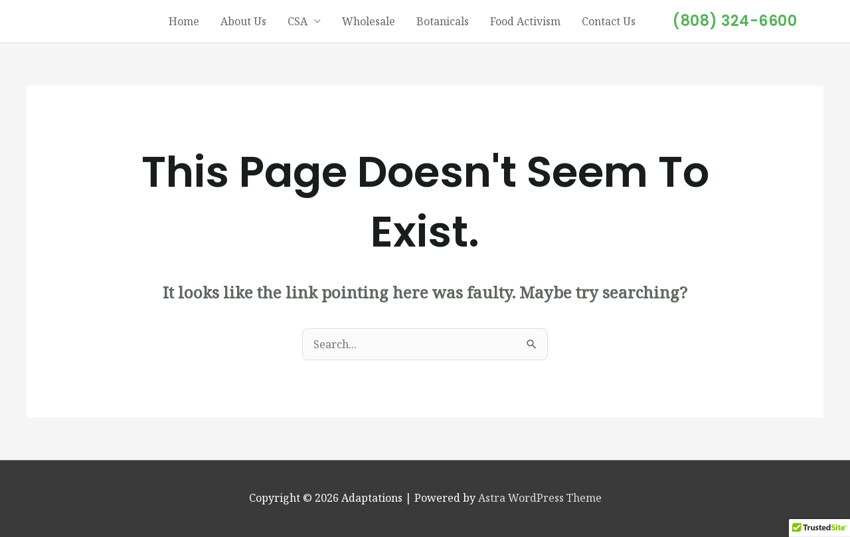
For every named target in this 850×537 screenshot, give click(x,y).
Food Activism (525, 21)
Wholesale (368, 21)
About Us (243, 21)
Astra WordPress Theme (540, 497)
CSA (297, 21)
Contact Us (609, 21)
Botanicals (442, 21)
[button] (735, 21)
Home (184, 21)
